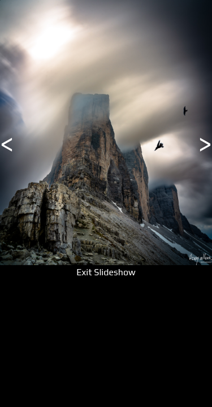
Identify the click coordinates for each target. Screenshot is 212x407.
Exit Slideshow (105, 272)
